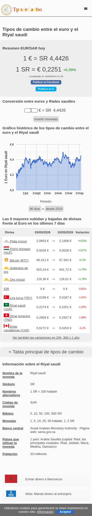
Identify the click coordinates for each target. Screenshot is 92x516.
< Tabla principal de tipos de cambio (46, 351)
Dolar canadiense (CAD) (16, 328)
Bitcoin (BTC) (16, 260)
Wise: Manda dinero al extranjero (48, 494)
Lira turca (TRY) (18, 298)
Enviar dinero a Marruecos (43, 479)
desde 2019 (54, 209)
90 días (35, 209)
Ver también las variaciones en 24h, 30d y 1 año (46, 337)
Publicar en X (46, 89)
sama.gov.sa (46, 432)
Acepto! (65, 512)
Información (45, 512)
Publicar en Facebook (46, 82)
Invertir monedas (46, 119)
